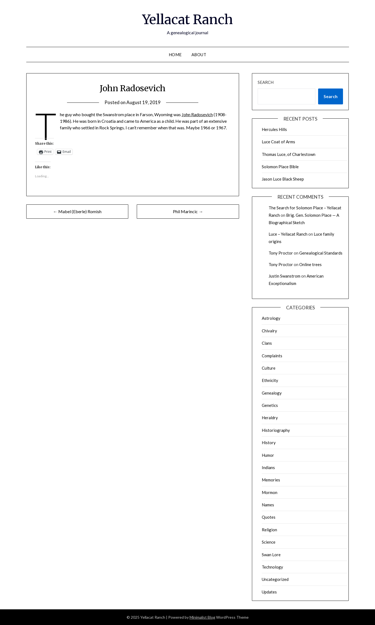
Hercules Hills (274, 129)
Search (266, 82)
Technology (272, 566)
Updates (269, 591)
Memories (271, 479)
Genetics (270, 405)
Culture (268, 368)
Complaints (272, 355)
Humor (268, 455)
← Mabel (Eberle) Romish (77, 211)
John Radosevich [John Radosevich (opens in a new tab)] (197, 114)
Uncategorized (275, 579)
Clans (267, 343)
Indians (268, 467)
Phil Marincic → (188, 211)
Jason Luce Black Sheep (283, 178)
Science (268, 542)
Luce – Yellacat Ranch (288, 234)
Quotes (268, 517)
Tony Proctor (281, 252)
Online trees (310, 264)
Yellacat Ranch (187, 19)
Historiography (276, 430)
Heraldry (270, 417)
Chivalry (269, 330)
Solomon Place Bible (280, 166)
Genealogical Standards (320, 252)
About (199, 54)
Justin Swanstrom (284, 275)
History (269, 442)
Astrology (271, 318)
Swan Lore (271, 554)
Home (175, 54)
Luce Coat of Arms (278, 141)
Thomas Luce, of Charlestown (288, 154)
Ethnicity (270, 380)
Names (268, 504)
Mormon (269, 492)
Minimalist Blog (202, 617)
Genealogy (272, 392)
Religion (269, 529)
